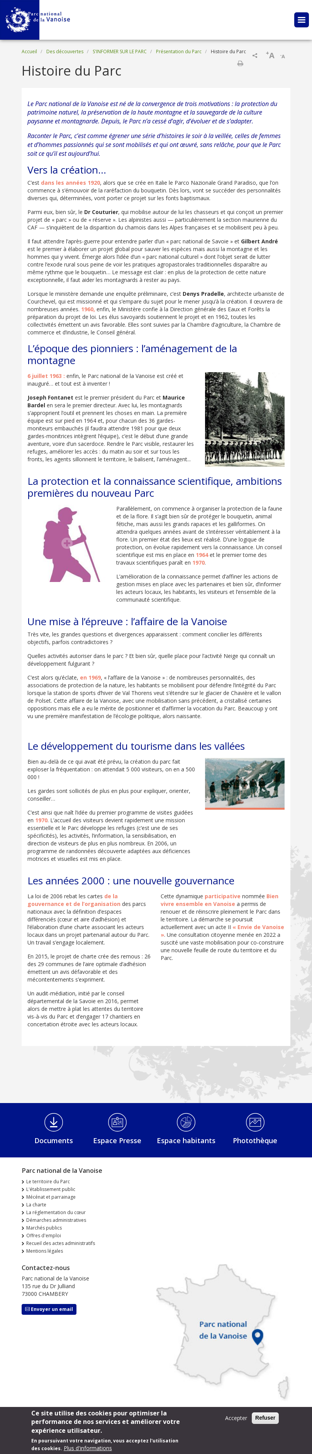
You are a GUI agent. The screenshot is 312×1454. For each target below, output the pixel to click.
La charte (36, 1204)
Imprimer (240, 63)
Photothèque (255, 1140)
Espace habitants (186, 1140)
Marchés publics (44, 1228)
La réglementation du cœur (56, 1212)
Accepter (236, 1420)
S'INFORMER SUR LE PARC (120, 51)
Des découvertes (64, 51)
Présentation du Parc (179, 51)
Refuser (265, 1420)
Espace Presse (117, 1140)
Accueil (29, 51)
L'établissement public (50, 1189)
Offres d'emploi (43, 1235)
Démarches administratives (56, 1220)
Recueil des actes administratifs (60, 1243)
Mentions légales (44, 1251)
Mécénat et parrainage (51, 1197)
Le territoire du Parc (48, 1181)
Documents (53, 1140)
